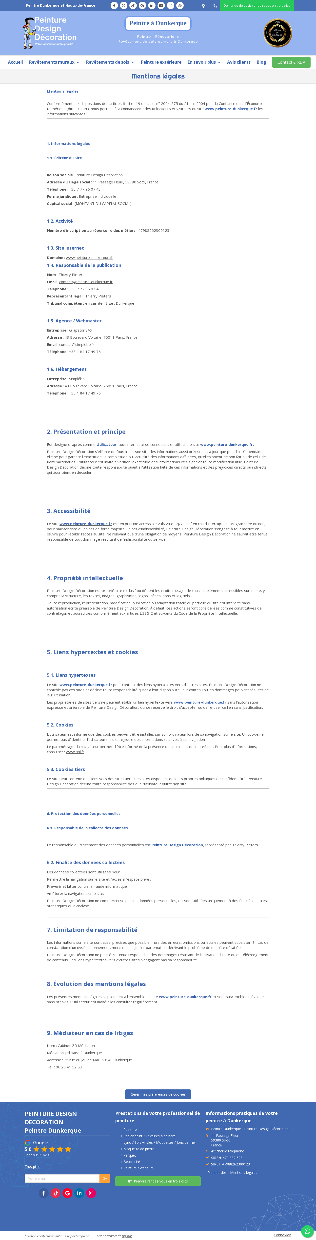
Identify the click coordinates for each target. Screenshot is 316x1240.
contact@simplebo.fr (76, 344)
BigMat (127, 1236)
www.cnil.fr (75, 751)
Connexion (282, 1234)
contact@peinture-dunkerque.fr (86, 281)
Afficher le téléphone (227, 1151)
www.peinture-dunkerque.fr (89, 257)
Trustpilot (32, 1166)
